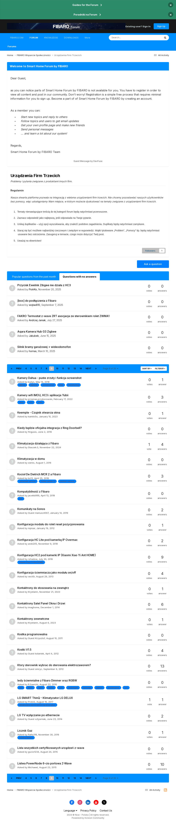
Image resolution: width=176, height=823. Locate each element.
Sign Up (161, 26)
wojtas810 (34, 304)
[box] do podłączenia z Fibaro (36, 300)
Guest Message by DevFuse (88, 161)
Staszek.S (33, 447)
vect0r (31, 576)
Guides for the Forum (85, 4)
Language (70, 810)
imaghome (33, 607)
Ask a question (153, 264)
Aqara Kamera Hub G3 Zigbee (36, 331)
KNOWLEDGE (51, 37)
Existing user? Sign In (138, 26)
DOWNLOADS (71, 37)
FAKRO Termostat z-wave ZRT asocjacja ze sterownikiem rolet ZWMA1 (63, 316)
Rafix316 (32, 734)
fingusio (32, 431)
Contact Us (106, 810)
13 (75, 368)
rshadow (32, 559)
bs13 (30, 478)
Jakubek (34, 335)
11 (63, 368)
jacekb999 (33, 495)
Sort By (147, 369)
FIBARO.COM (16, 37)
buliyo (31, 381)
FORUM (34, 39)
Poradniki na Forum (85, 14)
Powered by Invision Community (88, 818)
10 (57, 368)
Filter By (160, 369)
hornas (33, 351)
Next (88, 368)
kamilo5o (33, 416)
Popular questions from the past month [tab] (34, 276)
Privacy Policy (88, 810)
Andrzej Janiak (37, 320)
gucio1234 (33, 751)
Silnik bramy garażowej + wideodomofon (44, 347)
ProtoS (31, 701)
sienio (31, 462)
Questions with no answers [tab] (79, 276)
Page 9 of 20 (110, 368)
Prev (18, 368)
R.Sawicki (33, 684)
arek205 (32, 543)
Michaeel (33, 767)
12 (69, 368)
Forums (12, 46)
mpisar (31, 528)
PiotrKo (33, 289)
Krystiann (33, 591)
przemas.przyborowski (40, 399)
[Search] (126, 37)
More (87, 37)
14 (81, 368)
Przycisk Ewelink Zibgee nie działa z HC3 (44, 285)
